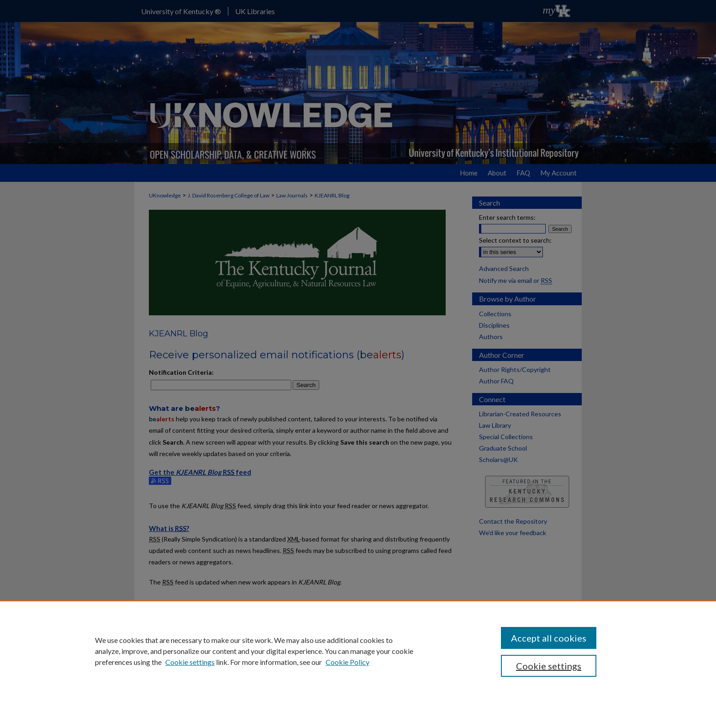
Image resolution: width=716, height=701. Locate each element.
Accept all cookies (548, 637)
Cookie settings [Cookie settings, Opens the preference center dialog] (548, 665)
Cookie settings (190, 662)
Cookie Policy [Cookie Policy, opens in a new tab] (347, 662)
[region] (358, 650)
